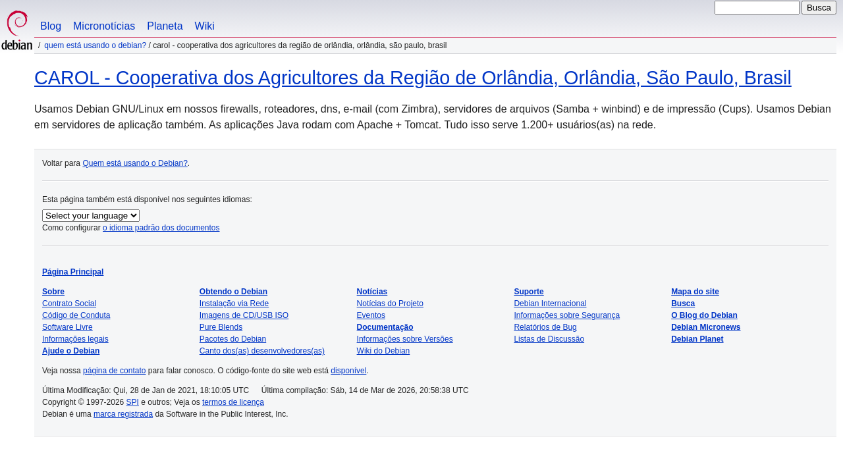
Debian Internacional (550, 303)
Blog (50, 26)
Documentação (385, 327)
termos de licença (233, 402)
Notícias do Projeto (390, 303)
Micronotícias (104, 26)
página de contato (114, 370)
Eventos (371, 315)
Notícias (372, 291)
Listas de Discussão (549, 339)
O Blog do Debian (704, 315)
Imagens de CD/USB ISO (244, 315)
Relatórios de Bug (545, 327)
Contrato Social (69, 303)
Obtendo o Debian (233, 291)
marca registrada (123, 414)
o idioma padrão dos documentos (161, 227)
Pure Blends (221, 327)
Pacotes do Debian (233, 339)
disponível (348, 370)
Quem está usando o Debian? (95, 45)
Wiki (205, 26)
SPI (132, 402)
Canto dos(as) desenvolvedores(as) (262, 351)
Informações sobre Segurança (567, 315)
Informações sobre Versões (405, 339)
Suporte (528, 291)
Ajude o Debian (70, 351)
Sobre (53, 291)
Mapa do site (695, 291)
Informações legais (75, 339)
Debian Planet (697, 339)
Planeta (164, 26)
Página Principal (72, 271)
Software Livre (67, 327)
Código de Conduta (76, 315)
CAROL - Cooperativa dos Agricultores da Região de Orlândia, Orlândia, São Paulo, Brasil (413, 77)
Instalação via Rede (234, 303)
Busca (683, 303)
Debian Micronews (705, 327)
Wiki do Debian (383, 351)
